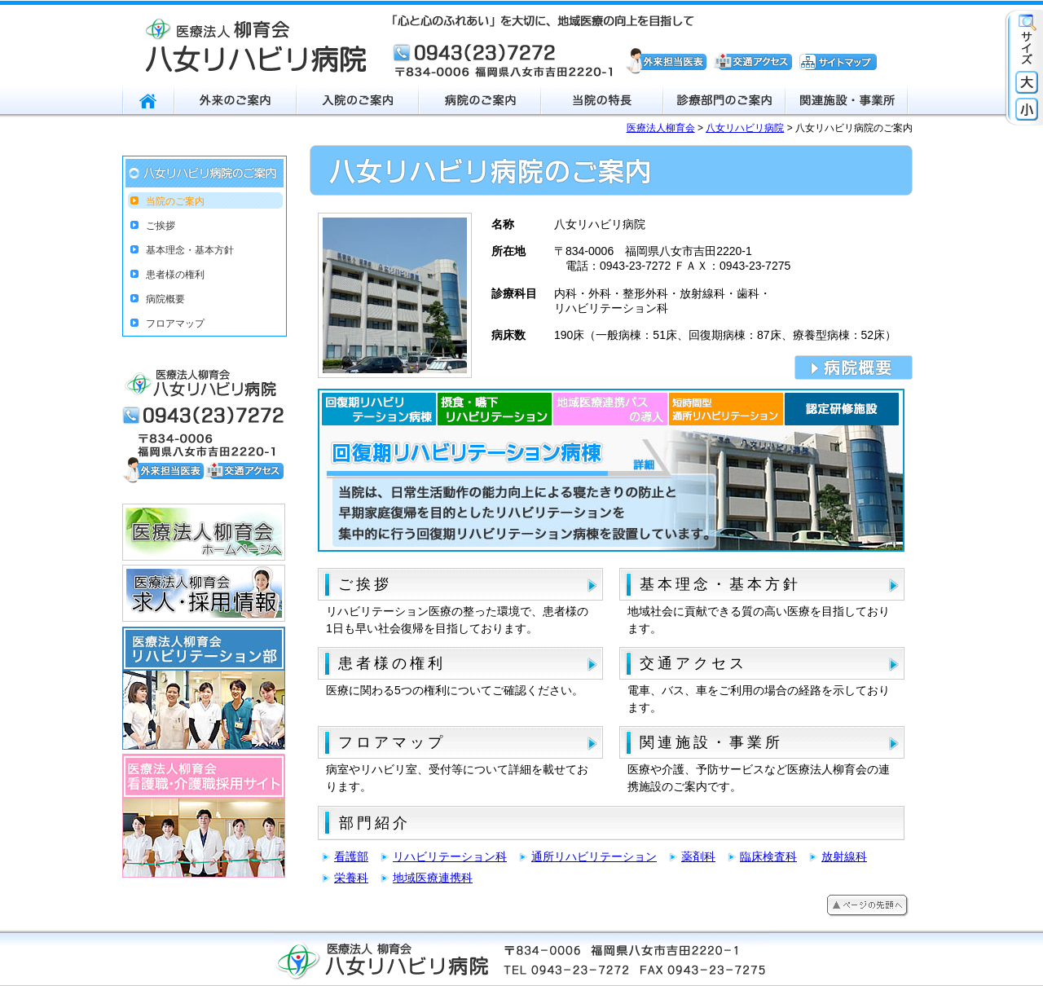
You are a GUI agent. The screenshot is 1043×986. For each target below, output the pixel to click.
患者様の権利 (392, 663)
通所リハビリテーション (594, 857)
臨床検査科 (768, 857)
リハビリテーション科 (450, 857)
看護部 (351, 857)
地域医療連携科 (433, 878)
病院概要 (165, 299)
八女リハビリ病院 (745, 128)
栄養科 (351, 878)
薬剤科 (698, 857)
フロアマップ (392, 742)
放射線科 (844, 857)
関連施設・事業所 (711, 742)
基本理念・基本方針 (720, 584)
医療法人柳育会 (661, 128)
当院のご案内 (175, 201)
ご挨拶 (365, 584)
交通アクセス (693, 663)
